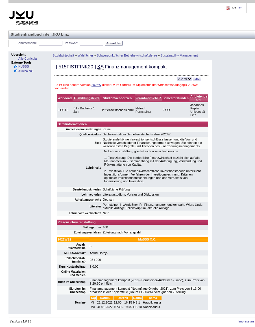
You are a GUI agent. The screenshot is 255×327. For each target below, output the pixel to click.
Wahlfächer (85, 55)
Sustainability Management (179, 55)
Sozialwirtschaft (63, 55)
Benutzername (27, 43)
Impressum (246, 321)
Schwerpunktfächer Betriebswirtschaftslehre (127, 55)
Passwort (71, 43)
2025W (96, 84)
